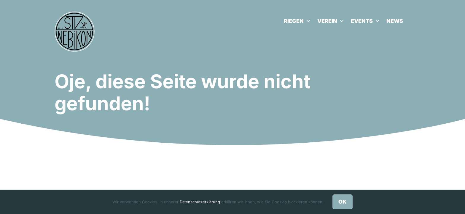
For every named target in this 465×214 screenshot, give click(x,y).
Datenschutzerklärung (200, 201)
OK (342, 202)
